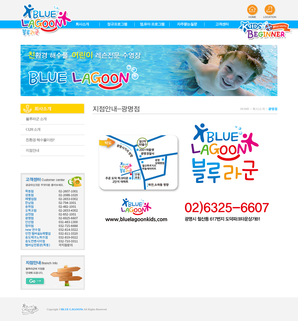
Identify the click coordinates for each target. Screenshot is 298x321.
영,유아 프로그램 (152, 24)
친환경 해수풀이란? (40, 140)
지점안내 (32, 150)
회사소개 (82, 24)
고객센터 (222, 24)
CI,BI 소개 (33, 129)
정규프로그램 (117, 24)
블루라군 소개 (36, 119)
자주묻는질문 (187, 24)
